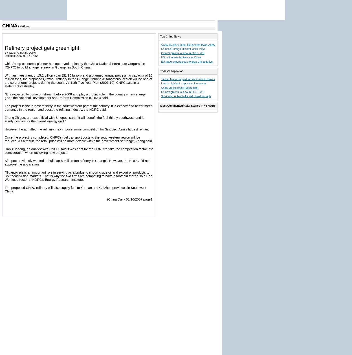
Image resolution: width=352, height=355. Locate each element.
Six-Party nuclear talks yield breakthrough (186, 96)
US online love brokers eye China (181, 57)
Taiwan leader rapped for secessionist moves (188, 79)
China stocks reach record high (179, 87)
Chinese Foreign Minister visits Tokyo (183, 49)
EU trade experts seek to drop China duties (187, 61)
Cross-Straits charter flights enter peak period (188, 44)
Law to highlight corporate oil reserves (184, 83)
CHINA (10, 26)
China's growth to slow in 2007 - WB (182, 53)
